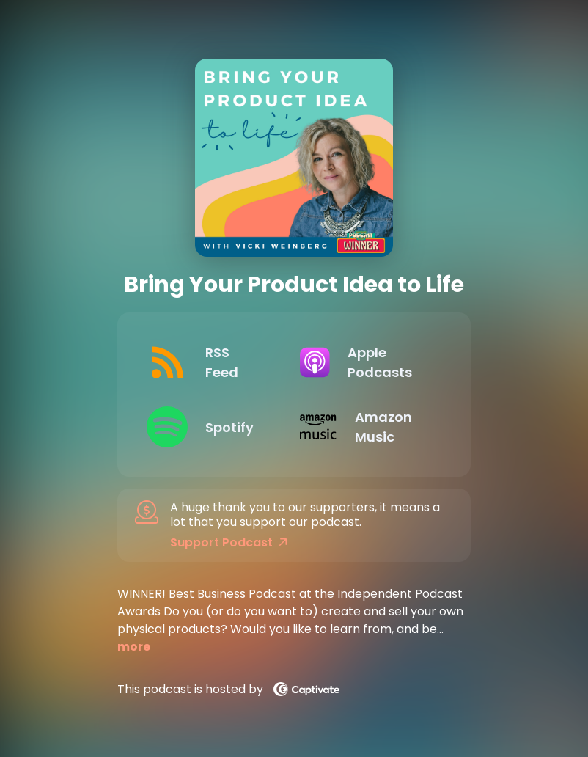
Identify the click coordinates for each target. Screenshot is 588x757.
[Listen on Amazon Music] (365, 427)
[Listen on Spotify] (211, 427)
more (133, 646)
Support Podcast (228, 542)
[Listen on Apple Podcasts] (365, 362)
